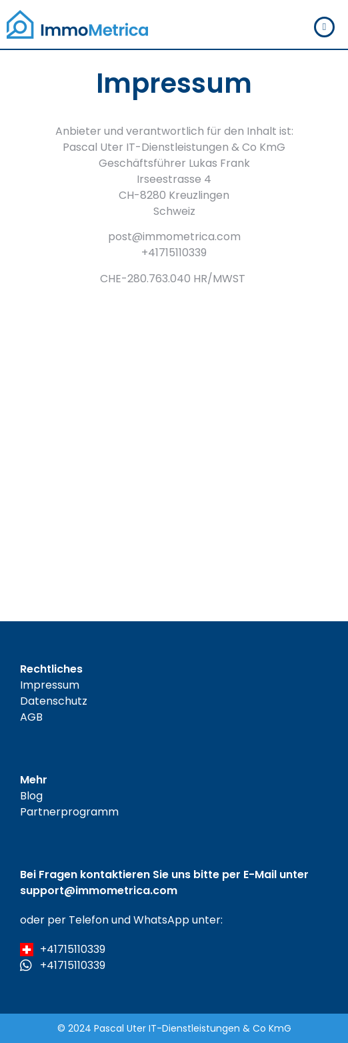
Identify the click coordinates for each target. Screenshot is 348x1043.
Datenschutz (53, 701)
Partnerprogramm (69, 811)
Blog (31, 795)
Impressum (49, 685)
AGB (31, 717)
